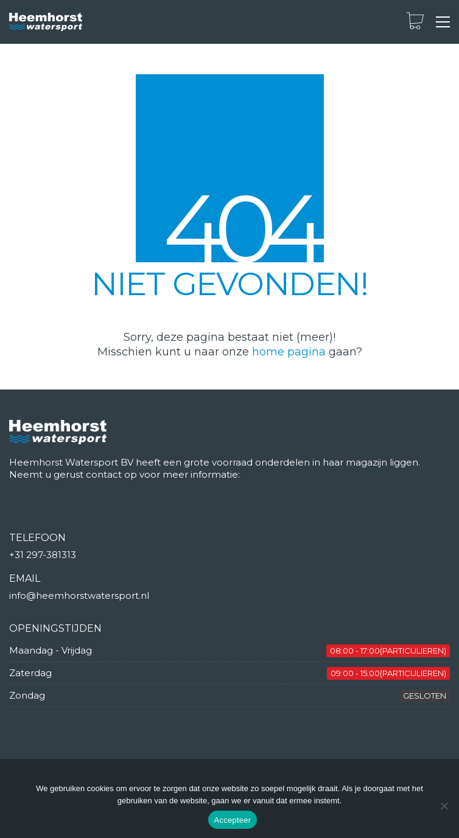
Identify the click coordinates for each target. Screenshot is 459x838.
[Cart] (415, 22)
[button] (443, 21)
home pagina (289, 351)
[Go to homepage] (45, 22)
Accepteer (232, 820)
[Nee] (444, 806)
